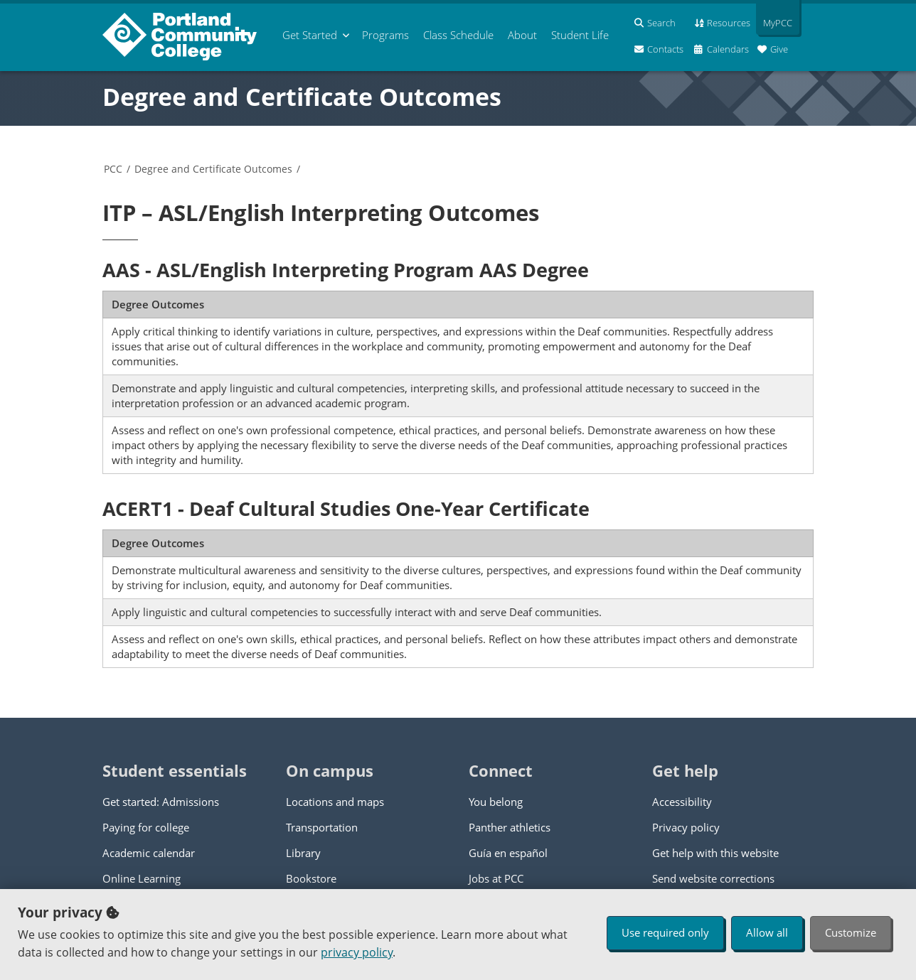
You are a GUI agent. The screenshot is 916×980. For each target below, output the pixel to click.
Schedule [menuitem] (458, 35)
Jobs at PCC (496, 878)
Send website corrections (713, 878)
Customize (850, 932)
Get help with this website (715, 853)
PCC (113, 169)
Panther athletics (509, 827)
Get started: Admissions (160, 802)
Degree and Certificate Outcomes (301, 96)
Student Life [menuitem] (580, 35)
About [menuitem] (522, 35)
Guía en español (508, 853)
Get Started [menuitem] (309, 35)
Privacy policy (686, 827)
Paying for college (145, 827)
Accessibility (682, 802)
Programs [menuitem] (385, 35)
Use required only (665, 932)
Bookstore (311, 878)
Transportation (322, 827)
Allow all (767, 932)
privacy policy (357, 952)
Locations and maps (335, 802)
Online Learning (141, 878)
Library (303, 853)
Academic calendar (148, 853)
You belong (496, 802)
